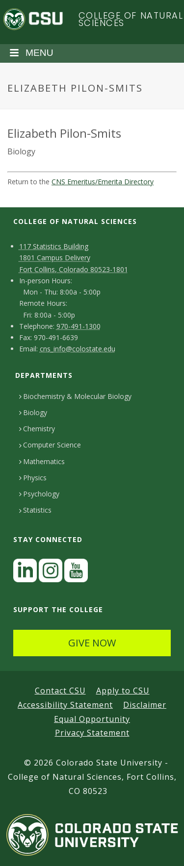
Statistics (35, 510)
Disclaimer (144, 704)
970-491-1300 (78, 326)
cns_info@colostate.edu (77, 348)
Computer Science (50, 444)
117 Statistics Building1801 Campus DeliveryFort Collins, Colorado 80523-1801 (73, 257)
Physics (33, 477)
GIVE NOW (92, 642)
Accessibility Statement (65, 704)
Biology (33, 412)
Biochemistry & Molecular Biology (75, 396)
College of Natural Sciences (131, 19)
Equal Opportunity (92, 719)
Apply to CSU (123, 690)
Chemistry (37, 428)
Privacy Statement (92, 732)
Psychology (39, 493)
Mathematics (42, 461)
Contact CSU (60, 690)
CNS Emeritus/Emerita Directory (103, 181)
